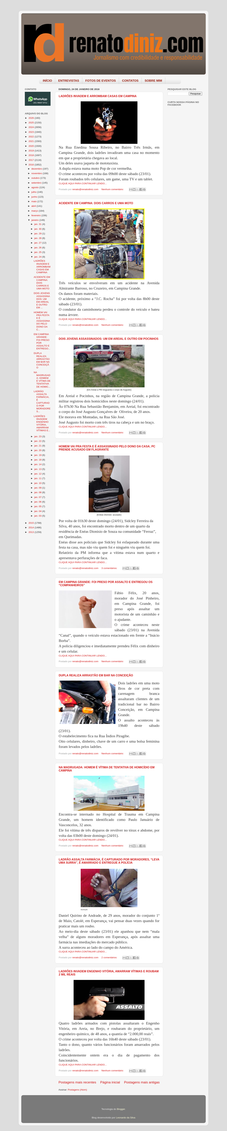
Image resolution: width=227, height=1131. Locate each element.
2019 (32, 150)
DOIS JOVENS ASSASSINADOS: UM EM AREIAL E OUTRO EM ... (42, 300)
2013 (32, 532)
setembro (36, 182)
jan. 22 (38, 441)
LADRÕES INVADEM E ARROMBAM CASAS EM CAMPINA (98, 96)
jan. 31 (38, 224)
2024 (32, 127)
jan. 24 (38, 256)
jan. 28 (38, 238)
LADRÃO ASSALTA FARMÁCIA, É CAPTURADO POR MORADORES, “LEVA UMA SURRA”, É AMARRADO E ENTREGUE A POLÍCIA (109, 861)
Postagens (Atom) (77, 1089)
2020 (32, 146)
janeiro (35, 220)
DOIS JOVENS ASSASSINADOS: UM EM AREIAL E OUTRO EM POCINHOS (108, 338)
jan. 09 (38, 487)
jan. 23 (38, 436)
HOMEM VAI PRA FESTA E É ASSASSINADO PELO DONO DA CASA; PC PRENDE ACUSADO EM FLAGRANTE (107, 448)
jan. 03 (38, 515)
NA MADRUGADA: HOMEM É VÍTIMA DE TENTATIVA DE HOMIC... (42, 379)
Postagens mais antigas (142, 1082)
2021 (32, 141)
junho (34, 196)
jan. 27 (38, 242)
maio (34, 201)
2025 (32, 122)
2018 (32, 155)
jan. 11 (38, 478)
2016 (32, 164)
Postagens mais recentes (77, 1082)
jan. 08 (38, 492)
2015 (32, 523)
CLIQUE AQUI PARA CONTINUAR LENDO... (83, 183)
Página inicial (110, 1082)
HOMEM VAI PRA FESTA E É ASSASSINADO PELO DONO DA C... (42, 321)
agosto (35, 187)
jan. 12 (38, 473)
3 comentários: (109, 568)
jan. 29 (38, 233)
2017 (32, 160)
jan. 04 (38, 511)
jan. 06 (38, 501)
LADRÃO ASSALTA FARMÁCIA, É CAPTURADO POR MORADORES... (42, 401)
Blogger (121, 1109)
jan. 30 (38, 229)
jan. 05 (38, 506)
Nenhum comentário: (112, 189)
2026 (32, 118)
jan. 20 (38, 450)
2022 (32, 136)
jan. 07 (38, 497)
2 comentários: (109, 957)
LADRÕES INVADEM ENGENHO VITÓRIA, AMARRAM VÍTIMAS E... (42, 423)
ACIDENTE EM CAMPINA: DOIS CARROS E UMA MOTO (96, 203)
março (35, 210)
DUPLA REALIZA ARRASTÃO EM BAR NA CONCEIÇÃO (96, 675)
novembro (37, 173)
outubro (35, 178)
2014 (32, 527)
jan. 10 (38, 483)
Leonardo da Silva (125, 1117)
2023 (32, 132)
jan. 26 (38, 247)
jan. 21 (38, 445)
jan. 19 (38, 455)
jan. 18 (38, 459)
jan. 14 (38, 464)
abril (34, 206)
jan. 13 (38, 469)
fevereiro (36, 215)
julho (34, 192)
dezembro (37, 168)
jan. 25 (38, 252)
